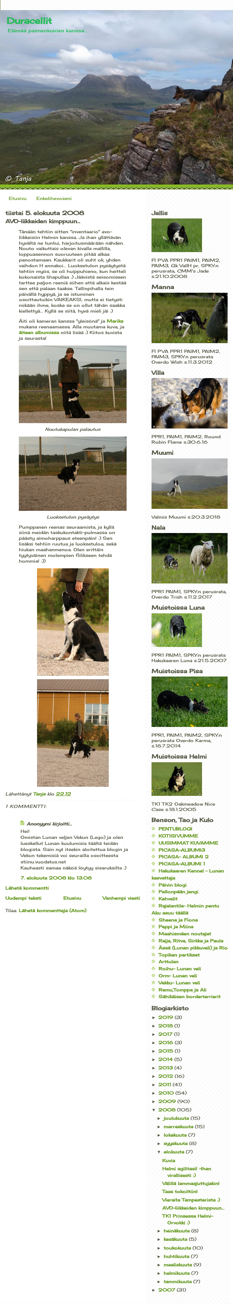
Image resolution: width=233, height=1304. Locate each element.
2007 (167, 1290)
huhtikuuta (177, 1256)
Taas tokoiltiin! (180, 1191)
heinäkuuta (177, 1230)
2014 (166, 1059)
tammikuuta (178, 1281)
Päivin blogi (173, 885)
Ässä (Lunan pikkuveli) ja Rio (193, 947)
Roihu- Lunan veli (180, 968)
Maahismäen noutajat (185, 933)
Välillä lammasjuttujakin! (191, 1183)
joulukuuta (177, 1118)
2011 (165, 1084)
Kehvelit (168, 898)
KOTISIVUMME (178, 836)
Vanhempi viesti (121, 898)
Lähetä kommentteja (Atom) (52, 910)
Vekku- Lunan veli (179, 982)
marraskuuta (179, 1126)
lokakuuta (176, 1135)
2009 (167, 1101)
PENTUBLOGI (175, 828)
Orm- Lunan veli (178, 975)
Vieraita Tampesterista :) (191, 1200)
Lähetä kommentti (27, 888)
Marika (115, 321)
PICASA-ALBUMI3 (182, 850)
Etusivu (18, 198)
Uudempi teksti (23, 898)
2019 (166, 1017)
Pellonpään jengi (178, 891)
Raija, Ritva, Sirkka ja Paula (191, 940)
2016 (166, 1042)
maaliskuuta (179, 1264)
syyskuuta (176, 1143)
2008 (167, 1109)
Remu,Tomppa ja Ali (182, 989)
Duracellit (29, 20)
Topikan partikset (179, 954)
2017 (166, 1034)
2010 (166, 1093)
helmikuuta (177, 1273)
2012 (166, 1076)
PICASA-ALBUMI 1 (182, 863)
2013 (166, 1067)
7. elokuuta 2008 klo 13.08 (56, 878)
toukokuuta (178, 1248)
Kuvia (168, 1160)
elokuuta (175, 1151)
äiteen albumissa (39, 332)
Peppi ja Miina (176, 926)
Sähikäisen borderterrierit (190, 996)
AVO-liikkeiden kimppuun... (193, 1208)
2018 (166, 1025)
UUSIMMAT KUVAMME (188, 843)
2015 (166, 1051)
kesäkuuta (176, 1239)
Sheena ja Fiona (178, 920)
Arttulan (168, 961)
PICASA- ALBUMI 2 (184, 856)
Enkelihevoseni (54, 198)
